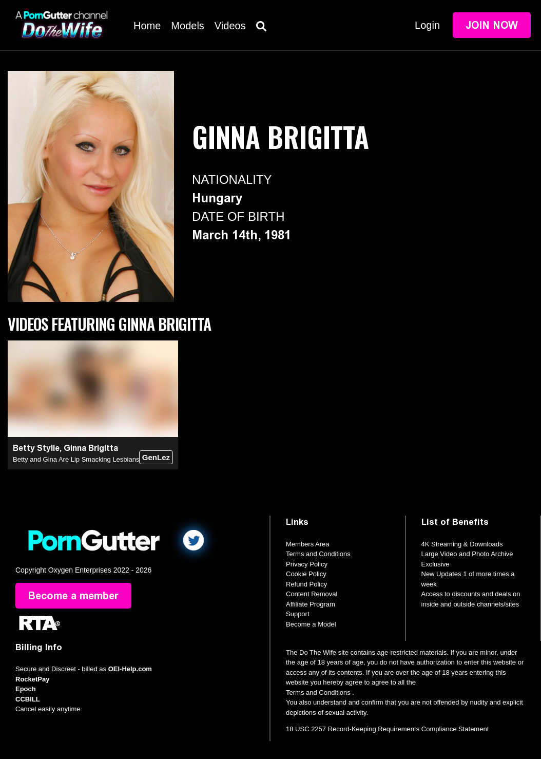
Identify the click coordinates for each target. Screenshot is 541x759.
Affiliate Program (310, 604)
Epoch (25, 689)
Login (427, 25)
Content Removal (311, 594)
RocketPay (32, 679)
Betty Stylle (36, 448)
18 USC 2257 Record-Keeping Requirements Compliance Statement (387, 729)
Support (298, 614)
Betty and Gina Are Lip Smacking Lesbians (76, 459)
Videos (230, 25)
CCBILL (27, 699)
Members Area (308, 544)
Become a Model (311, 624)
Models (187, 25)
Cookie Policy (306, 574)
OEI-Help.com (130, 669)
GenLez (156, 457)
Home (147, 25)
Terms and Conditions (318, 554)
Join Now (492, 25)
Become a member (73, 596)
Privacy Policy (306, 564)
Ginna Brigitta (91, 448)
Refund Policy (306, 584)
